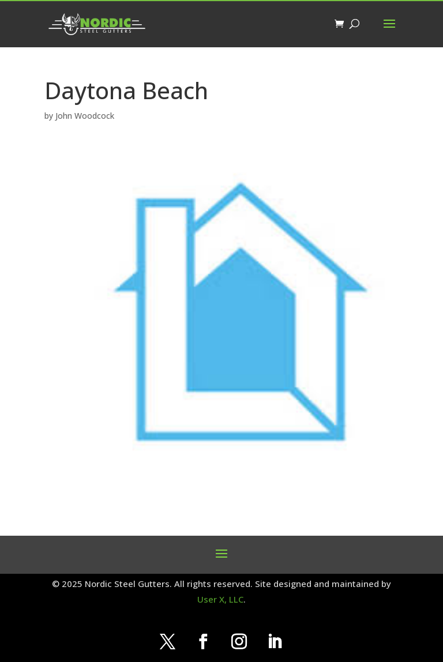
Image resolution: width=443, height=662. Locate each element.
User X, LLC (220, 599)
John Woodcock (84, 115)
